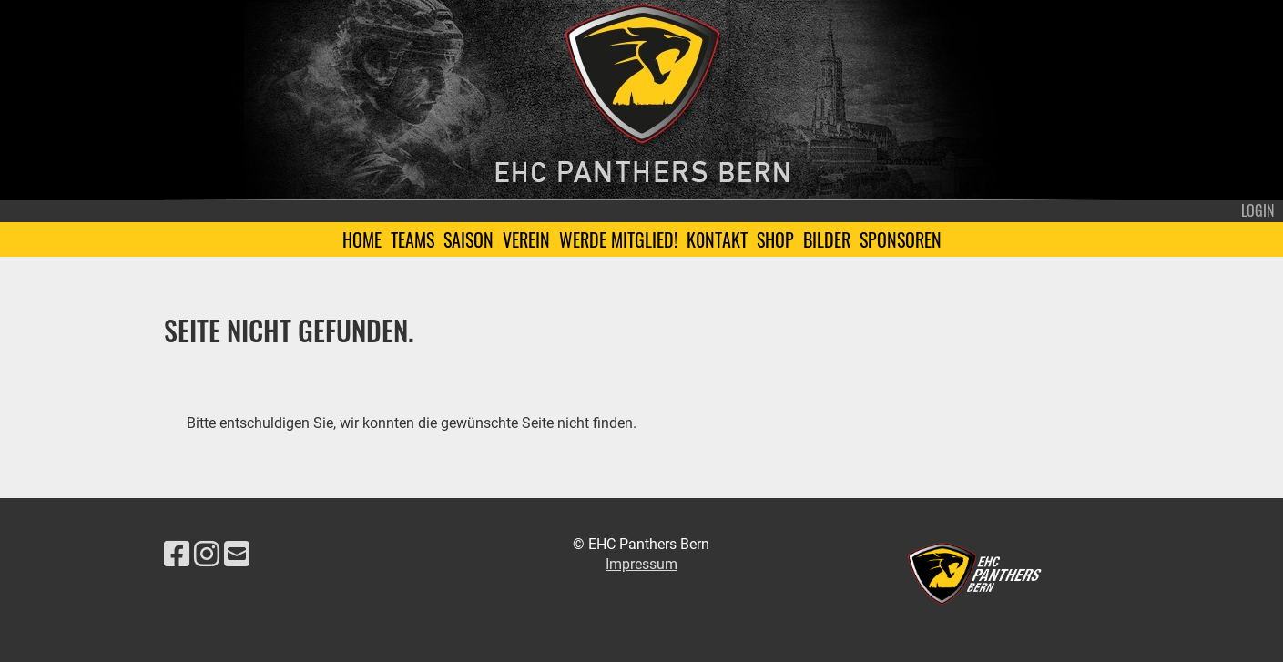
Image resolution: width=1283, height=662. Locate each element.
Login (1257, 210)
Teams (412, 239)
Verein (526, 239)
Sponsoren (901, 239)
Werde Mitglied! (618, 239)
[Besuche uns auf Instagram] (206, 554)
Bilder (826, 239)
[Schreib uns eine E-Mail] (236, 554)
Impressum (641, 564)
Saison (468, 239)
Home (362, 239)
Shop (775, 239)
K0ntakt (717, 239)
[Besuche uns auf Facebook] (176, 554)
